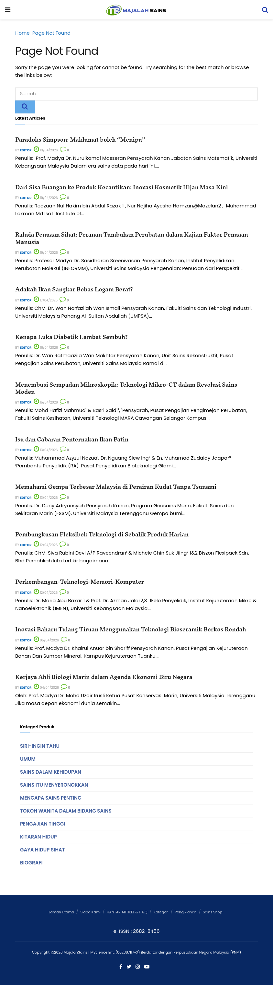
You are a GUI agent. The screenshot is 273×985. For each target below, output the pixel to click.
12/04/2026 (46, 545)
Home (22, 32)
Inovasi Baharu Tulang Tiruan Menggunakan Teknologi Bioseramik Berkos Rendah (130, 629)
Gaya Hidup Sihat (42, 849)
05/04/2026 (46, 640)
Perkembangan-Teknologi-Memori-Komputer (79, 581)
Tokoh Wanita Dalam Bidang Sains (66, 810)
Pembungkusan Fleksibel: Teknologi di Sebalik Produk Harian (102, 534)
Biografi (31, 862)
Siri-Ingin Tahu (40, 746)
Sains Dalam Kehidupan (50, 771)
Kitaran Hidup (38, 836)
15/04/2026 (46, 402)
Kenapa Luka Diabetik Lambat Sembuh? (71, 337)
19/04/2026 (46, 150)
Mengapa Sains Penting (50, 797)
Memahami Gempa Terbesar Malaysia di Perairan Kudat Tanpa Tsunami (115, 486)
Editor (26, 150)
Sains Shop (212, 912)
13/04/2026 (46, 450)
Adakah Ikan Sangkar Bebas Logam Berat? (74, 289)
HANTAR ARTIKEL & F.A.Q (127, 912)
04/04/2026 (46, 687)
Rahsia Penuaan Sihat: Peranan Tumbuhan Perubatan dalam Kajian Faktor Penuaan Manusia (131, 238)
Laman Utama (61, 912)
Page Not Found (51, 32)
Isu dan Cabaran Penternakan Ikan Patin (71, 439)
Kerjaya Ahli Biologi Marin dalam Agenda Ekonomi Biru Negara (103, 677)
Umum (28, 759)
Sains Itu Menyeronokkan (54, 784)
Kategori (161, 912)
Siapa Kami (90, 912)
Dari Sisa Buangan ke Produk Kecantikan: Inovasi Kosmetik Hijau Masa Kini (121, 187)
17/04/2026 (46, 300)
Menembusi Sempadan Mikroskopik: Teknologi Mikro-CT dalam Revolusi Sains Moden (126, 388)
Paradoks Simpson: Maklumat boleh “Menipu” (80, 139)
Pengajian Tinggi (42, 823)
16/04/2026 (46, 347)
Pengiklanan (186, 912)
